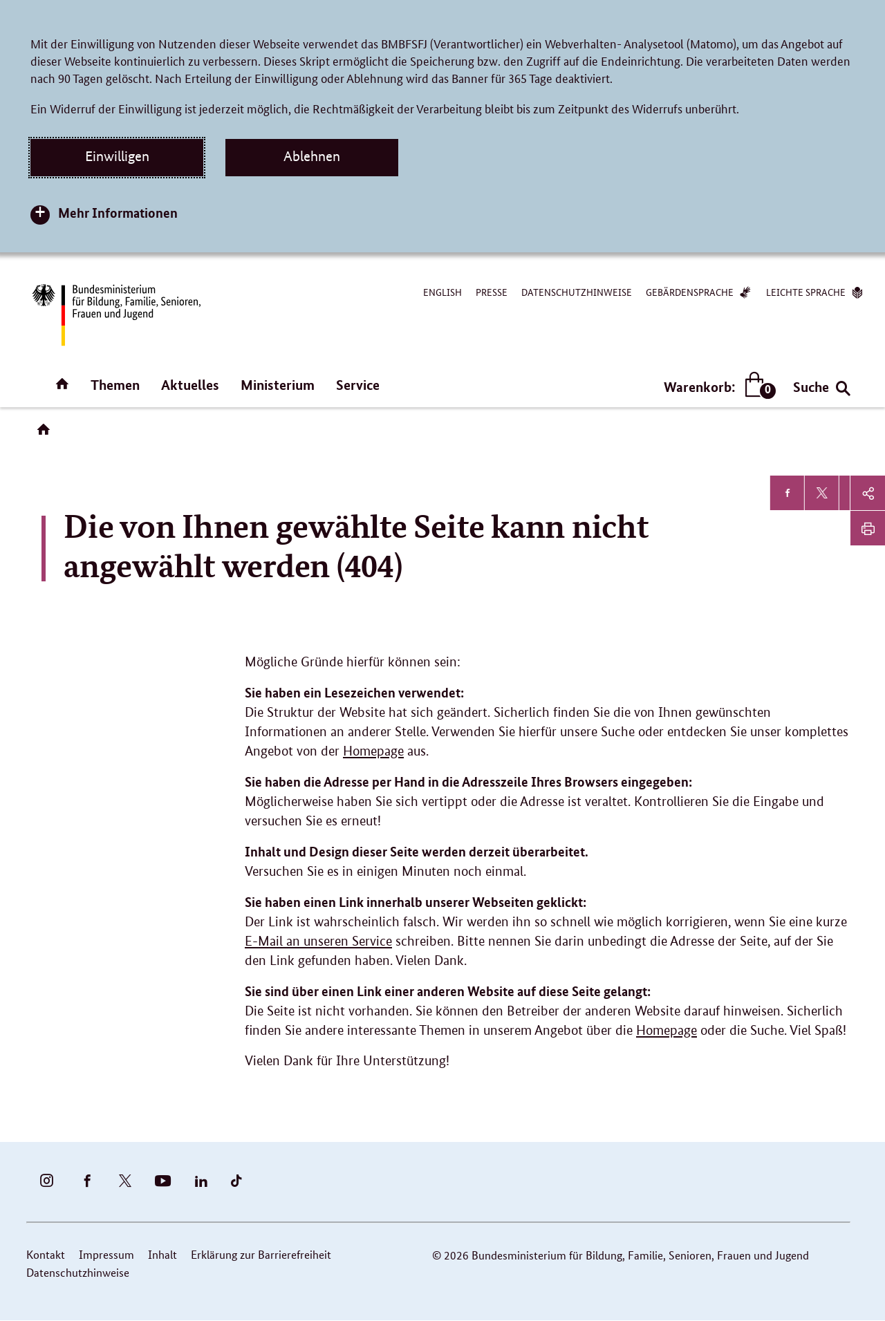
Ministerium (278, 384)
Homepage (373, 751)
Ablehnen (311, 156)
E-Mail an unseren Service (318, 941)
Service (358, 384)
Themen (115, 384)
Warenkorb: (717, 387)
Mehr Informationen (118, 212)
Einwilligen (117, 156)
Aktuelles (190, 384)
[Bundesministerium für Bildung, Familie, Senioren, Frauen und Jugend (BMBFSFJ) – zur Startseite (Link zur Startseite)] (115, 315)
